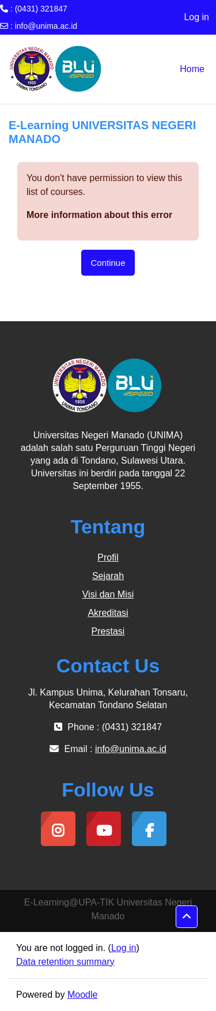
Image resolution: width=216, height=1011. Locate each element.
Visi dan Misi (108, 594)
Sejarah (108, 576)
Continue (107, 263)
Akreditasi (108, 613)
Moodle (82, 994)
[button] (187, 917)
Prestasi (108, 631)
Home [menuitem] (192, 69)
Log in (196, 17)
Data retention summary (65, 962)
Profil (107, 557)
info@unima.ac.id (46, 26)
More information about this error (99, 215)
